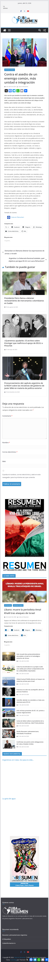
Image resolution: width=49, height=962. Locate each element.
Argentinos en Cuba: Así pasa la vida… (18, 760)
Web (4, 461)
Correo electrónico (9, 452)
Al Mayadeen (6, 939)
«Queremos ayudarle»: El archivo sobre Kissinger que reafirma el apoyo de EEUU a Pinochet (23, 343)
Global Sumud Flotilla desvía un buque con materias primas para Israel (31, 680)
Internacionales (9, 69)
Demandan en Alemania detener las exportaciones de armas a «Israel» (23, 252)
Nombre (6, 442)
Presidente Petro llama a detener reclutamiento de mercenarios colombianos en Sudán (24, 300)
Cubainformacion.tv (8, 943)
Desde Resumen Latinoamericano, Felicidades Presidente (28, 732)
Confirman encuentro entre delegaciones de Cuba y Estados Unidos (30, 743)
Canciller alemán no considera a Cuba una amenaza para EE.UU (30, 701)
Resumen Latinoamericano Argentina (14, 935)
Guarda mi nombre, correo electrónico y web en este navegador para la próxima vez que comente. (21, 475)
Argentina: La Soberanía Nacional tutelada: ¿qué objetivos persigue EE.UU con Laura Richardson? (28, 259)
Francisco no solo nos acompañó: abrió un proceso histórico (30, 691)
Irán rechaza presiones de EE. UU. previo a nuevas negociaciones (30, 712)
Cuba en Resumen (23, 86)
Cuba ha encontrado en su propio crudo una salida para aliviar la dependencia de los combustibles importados (30, 669)
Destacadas (8, 605)
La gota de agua (8, 798)
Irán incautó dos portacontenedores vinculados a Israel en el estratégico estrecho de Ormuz (28, 656)
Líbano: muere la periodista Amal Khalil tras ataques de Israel (22, 611)
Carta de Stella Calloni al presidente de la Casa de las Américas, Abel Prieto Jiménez (30, 722)
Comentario (7, 416)
